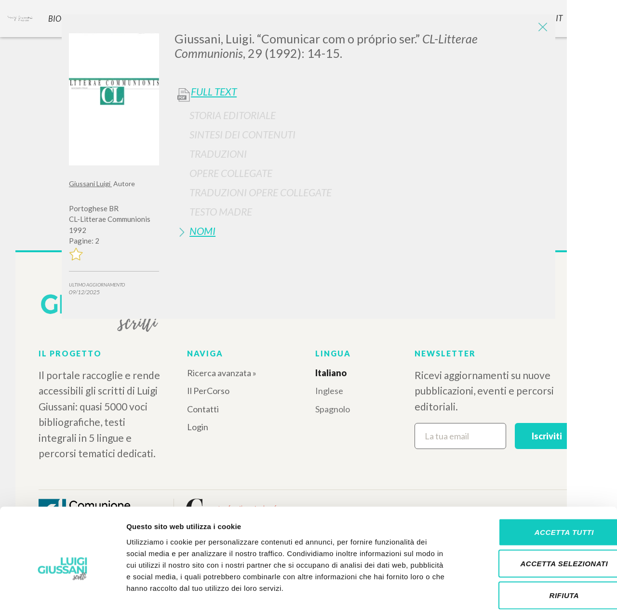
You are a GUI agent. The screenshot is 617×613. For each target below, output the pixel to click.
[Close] (540, 29)
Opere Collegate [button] (230, 172)
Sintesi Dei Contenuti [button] (242, 134)
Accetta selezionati (536, 518)
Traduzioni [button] (218, 153)
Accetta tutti (536, 486)
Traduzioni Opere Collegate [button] (260, 192)
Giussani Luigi (90, 183)
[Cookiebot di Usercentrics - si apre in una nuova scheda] (62, 594)
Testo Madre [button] (220, 211)
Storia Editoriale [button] (232, 115)
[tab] (361, 115)
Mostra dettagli (507, 594)
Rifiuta (536, 549)
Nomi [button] (202, 230)
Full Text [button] (214, 91)
